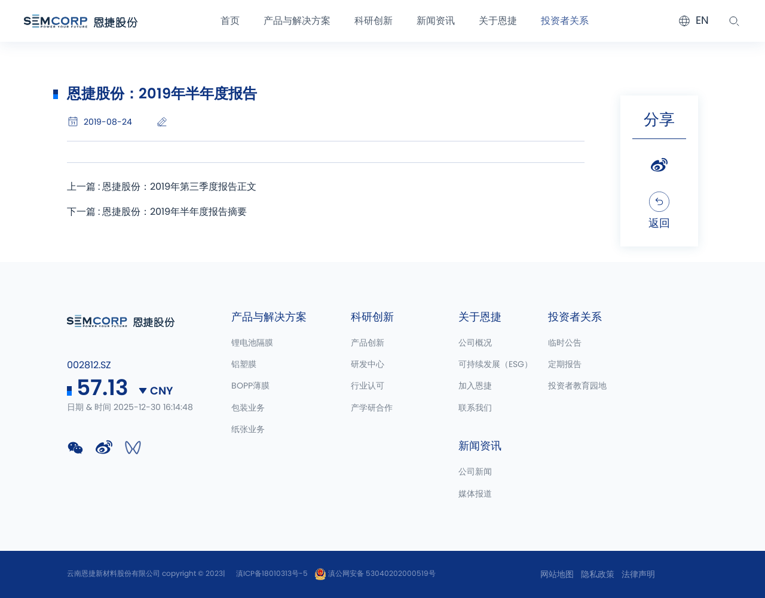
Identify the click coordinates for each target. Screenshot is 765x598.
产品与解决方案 (297, 21)
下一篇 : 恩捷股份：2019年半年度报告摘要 (157, 212)
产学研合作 (372, 408)
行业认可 (367, 386)
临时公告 (565, 343)
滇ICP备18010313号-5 (272, 573)
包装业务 (248, 408)
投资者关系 (565, 21)
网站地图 (557, 575)
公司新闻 (475, 472)
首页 (230, 21)
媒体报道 (475, 494)
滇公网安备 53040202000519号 (375, 573)
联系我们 (475, 408)
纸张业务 (248, 430)
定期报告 (565, 364)
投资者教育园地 (577, 386)
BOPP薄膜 (250, 386)
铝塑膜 (243, 364)
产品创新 (367, 343)
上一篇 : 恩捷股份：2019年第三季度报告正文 (161, 187)
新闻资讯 (436, 21)
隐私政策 (597, 575)
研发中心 (367, 364)
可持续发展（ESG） (495, 364)
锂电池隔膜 (252, 343)
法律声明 (638, 575)
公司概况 (475, 343)
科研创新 (373, 21)
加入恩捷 (475, 386)
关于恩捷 (498, 21)
